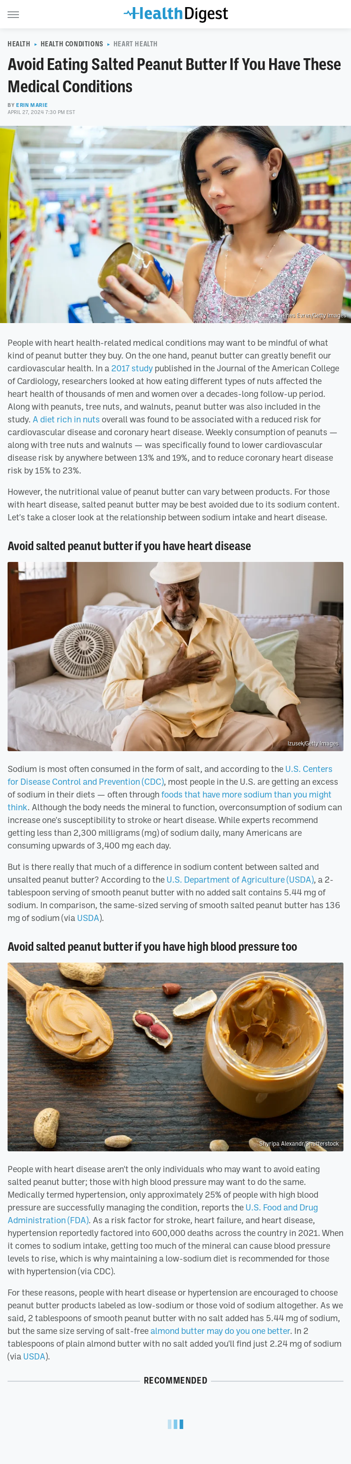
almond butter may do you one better (220, 1330)
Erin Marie (32, 105)
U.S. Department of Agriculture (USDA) (240, 879)
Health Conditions (72, 44)
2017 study (132, 368)
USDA (88, 917)
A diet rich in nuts (66, 419)
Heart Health (136, 44)
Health (19, 44)
